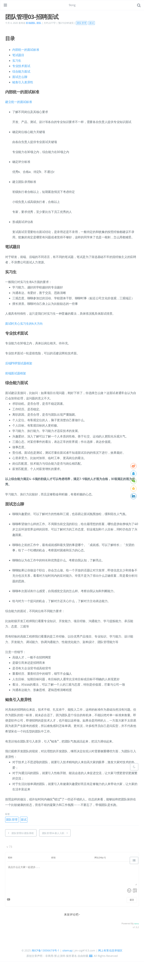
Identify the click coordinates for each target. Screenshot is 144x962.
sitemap (67, 950)
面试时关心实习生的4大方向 (24, 324)
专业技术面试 (21, 66)
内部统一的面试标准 (25, 50)
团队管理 (81, 22)
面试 (91, 22)
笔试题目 (18, 55)
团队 (39, 22)
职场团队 (30, 22)
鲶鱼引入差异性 (22, 82)
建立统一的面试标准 (18, 102)
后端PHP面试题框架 (18, 363)
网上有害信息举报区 (110, 950)
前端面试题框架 (15, 373)
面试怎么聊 (19, 77)
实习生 (16, 61)
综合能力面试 (21, 71)
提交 (132, 900)
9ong (72, 5)
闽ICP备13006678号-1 (46, 950)
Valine (136, 923)
